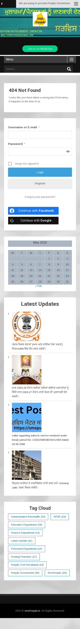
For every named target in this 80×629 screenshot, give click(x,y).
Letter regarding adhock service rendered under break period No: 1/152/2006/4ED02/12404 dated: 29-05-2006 (40, 440)
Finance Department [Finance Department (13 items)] (25, 533)
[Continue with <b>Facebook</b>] (33, 211)
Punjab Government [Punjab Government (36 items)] (25, 573)
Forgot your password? (40, 196)
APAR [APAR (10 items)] (60, 517)
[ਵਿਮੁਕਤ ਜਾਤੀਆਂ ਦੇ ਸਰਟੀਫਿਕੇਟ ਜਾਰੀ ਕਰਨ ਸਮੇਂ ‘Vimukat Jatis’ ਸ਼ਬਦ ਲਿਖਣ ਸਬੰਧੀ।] (26, 465)
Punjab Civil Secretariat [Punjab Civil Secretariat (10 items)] (27, 565)
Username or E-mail (23, 127)
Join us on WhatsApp (40, 48)
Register (40, 183)
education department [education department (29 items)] (26, 525)
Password (16, 143)
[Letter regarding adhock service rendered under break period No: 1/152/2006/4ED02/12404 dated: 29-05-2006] (26, 418)
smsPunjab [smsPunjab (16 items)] (57, 573)
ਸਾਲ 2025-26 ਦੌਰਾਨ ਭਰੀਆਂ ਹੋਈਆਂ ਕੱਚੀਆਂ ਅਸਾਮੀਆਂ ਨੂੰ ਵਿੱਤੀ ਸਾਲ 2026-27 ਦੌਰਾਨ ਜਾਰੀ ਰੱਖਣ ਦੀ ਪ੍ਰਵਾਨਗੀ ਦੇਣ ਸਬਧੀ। (40, 392)
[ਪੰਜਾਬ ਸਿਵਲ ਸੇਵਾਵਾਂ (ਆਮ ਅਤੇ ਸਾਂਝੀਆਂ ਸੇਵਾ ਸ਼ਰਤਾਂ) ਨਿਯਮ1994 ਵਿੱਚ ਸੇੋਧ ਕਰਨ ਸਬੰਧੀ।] (26, 327)
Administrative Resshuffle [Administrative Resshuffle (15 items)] (28, 517)
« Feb (38, 285)
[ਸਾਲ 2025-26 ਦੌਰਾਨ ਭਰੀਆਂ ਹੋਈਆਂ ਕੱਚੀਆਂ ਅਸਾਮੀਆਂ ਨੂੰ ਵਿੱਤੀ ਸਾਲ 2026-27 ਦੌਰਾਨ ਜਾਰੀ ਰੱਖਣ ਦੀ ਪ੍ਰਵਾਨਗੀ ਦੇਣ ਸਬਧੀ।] (26, 370)
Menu (9, 59)
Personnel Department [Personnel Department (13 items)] (26, 549)
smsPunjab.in (32, 610)
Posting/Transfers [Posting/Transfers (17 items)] (24, 557)
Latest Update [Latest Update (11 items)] (21, 541)
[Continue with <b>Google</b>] (33, 220)
